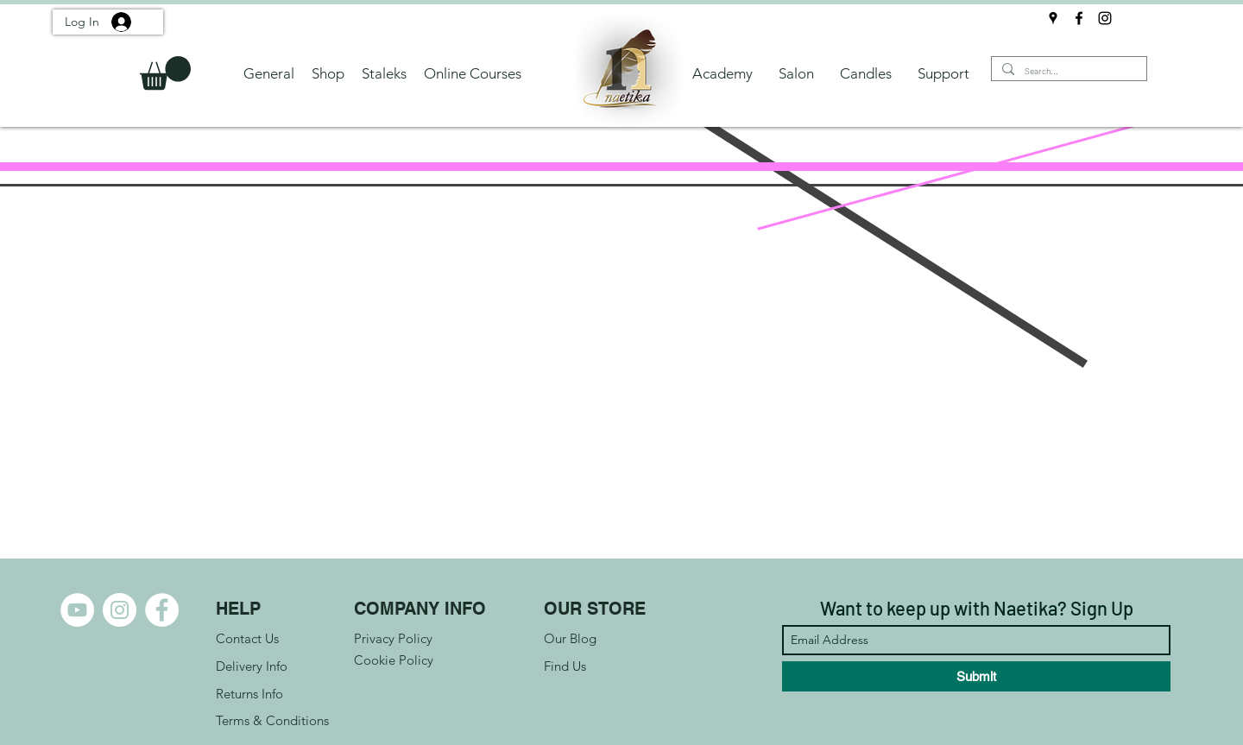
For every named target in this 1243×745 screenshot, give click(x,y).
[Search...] (1067, 71)
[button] (165, 73)
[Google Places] (1053, 18)
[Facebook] (1079, 18)
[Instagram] (1105, 18)
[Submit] (976, 676)
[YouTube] (77, 610)
